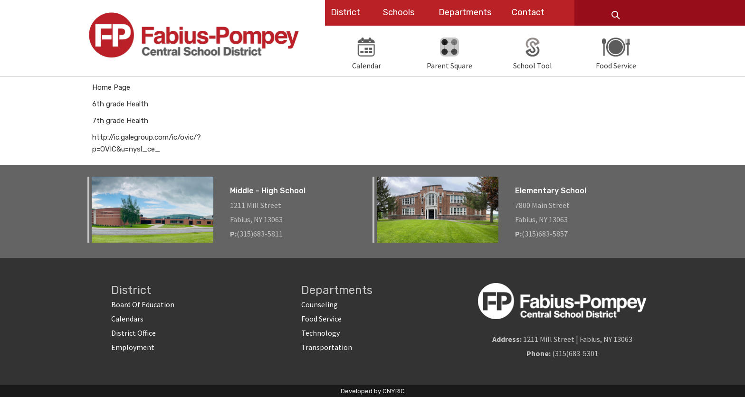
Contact (528, 12)
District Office (133, 333)
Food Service (321, 318)
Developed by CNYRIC (373, 391)
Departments (465, 12)
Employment (132, 347)
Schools (398, 12)
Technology (320, 333)
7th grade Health (120, 120)
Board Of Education (142, 304)
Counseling (319, 304)
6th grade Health (120, 104)
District (345, 12)
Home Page (111, 87)
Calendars (127, 318)
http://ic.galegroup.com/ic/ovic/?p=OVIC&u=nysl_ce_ (146, 143)
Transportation (326, 347)
